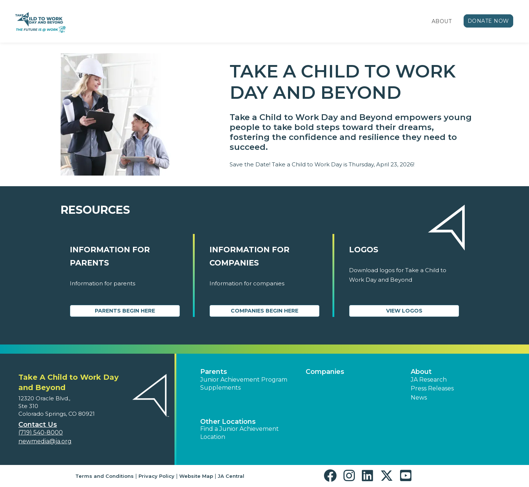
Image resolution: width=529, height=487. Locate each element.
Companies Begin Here (264, 310)
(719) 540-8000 (40, 432)
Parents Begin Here (125, 310)
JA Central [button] (231, 476)
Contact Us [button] (37, 424)
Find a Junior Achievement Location (239, 432)
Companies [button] (325, 371)
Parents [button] (213, 371)
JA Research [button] (429, 379)
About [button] (421, 371)
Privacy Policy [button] (156, 476)
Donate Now (489, 21)
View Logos (404, 310)
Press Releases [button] (432, 388)
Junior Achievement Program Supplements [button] (243, 383)
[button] (332, 476)
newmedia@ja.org (45, 441)
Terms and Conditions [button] (104, 476)
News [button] (419, 397)
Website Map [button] (196, 476)
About (442, 21)
